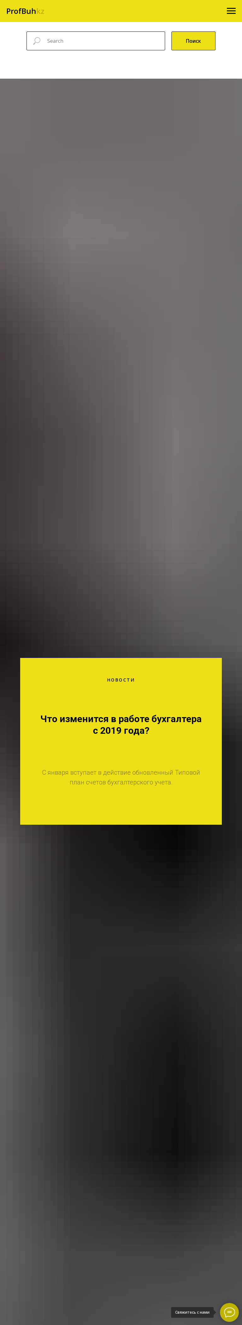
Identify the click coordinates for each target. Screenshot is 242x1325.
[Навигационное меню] (231, 11)
